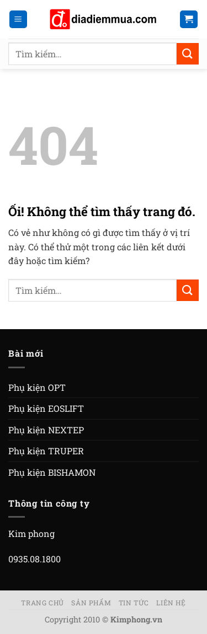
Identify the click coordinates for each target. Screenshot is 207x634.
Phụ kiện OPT (37, 387)
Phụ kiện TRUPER (46, 450)
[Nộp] (188, 54)
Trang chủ (42, 602)
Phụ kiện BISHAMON (51, 472)
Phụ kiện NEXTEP (46, 430)
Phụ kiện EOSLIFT (46, 408)
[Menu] (18, 19)
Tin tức (134, 602)
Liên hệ (170, 602)
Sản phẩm (91, 602)
